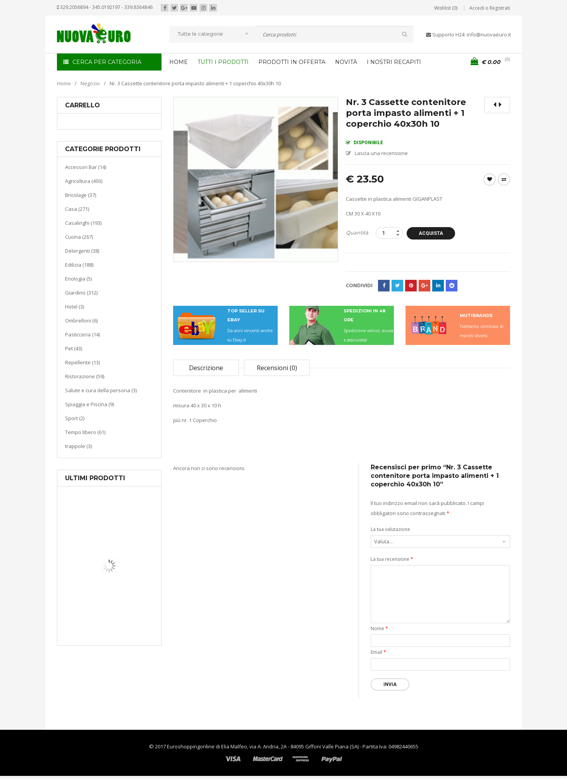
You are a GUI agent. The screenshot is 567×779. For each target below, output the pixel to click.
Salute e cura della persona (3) (101, 390)
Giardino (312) (81, 292)
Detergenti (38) (82, 250)
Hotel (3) (74, 306)
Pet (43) (73, 348)
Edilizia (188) (79, 264)
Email (378, 652)
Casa (108, 606)
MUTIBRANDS (476, 315)
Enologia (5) (78, 278)
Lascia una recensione (381, 153)
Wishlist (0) (445, 8)
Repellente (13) (82, 362)
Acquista (432, 233)
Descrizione (206, 368)
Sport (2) (74, 418)
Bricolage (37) (80, 194)
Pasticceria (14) (82, 334)
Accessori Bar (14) (85, 167)
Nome (379, 628)
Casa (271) (77, 208)
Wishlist (489, 179)
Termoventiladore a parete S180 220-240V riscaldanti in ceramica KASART (127, 639)
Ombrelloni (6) (81, 320)
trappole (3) (78, 446)
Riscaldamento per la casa (127, 616)
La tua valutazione (390, 529)
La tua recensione (392, 559)
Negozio (90, 83)
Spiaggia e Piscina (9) (89, 404)
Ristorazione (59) (84, 376)
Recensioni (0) (277, 368)
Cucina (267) (79, 236)
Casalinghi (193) (83, 222)
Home (64, 83)
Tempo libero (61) (85, 432)
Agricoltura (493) (83, 181)
